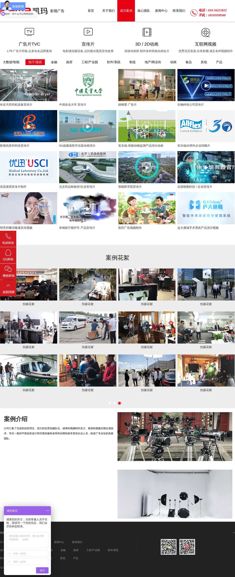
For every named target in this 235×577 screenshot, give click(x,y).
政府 (76, 550)
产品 (75, 558)
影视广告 (57, 11)
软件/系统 (113, 550)
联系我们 (77, 542)
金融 (63, 550)
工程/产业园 (93, 550)
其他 (62, 558)
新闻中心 (59, 542)
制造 (2, 558)
